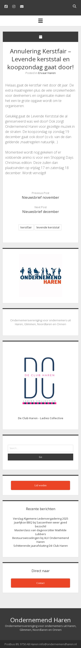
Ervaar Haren (47, 73)
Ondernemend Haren (40, 620)
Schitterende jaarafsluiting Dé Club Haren (40, 546)
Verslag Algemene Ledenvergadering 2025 (40, 518)
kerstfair (26, 227)
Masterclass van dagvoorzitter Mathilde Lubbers (40, 532)
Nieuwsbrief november (40, 197)
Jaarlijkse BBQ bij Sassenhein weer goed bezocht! (40, 524)
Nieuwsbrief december (40, 211)
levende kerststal (48, 227)
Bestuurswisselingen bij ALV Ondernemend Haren (40, 540)
